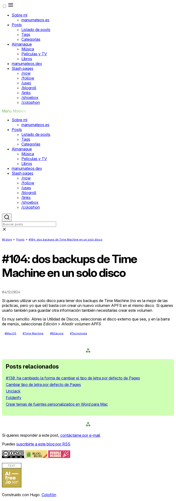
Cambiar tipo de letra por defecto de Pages (43, 384)
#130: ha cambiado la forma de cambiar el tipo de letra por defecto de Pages (73, 378)
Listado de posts (35, 29)
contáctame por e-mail (80, 435)
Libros (26, 58)
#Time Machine (33, 333)
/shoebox (29, 97)
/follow (27, 78)
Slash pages (22, 68)
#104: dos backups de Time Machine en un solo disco (65, 239)
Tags (25, 34)
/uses (26, 83)
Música (27, 49)
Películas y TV (34, 53)
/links (26, 92)
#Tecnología (78, 333)
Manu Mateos (14, 111)
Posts (17, 24)
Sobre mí (19, 15)
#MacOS (10, 333)
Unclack (13, 391)
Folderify (13, 397)
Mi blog (7, 239)
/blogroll (28, 87)
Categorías (30, 39)
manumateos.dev (27, 63)
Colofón (49, 494)
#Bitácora (56, 333)
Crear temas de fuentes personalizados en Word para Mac (57, 404)
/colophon (30, 102)
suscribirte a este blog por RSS (43, 444)
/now (26, 73)
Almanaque (22, 44)
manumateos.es (35, 19)
